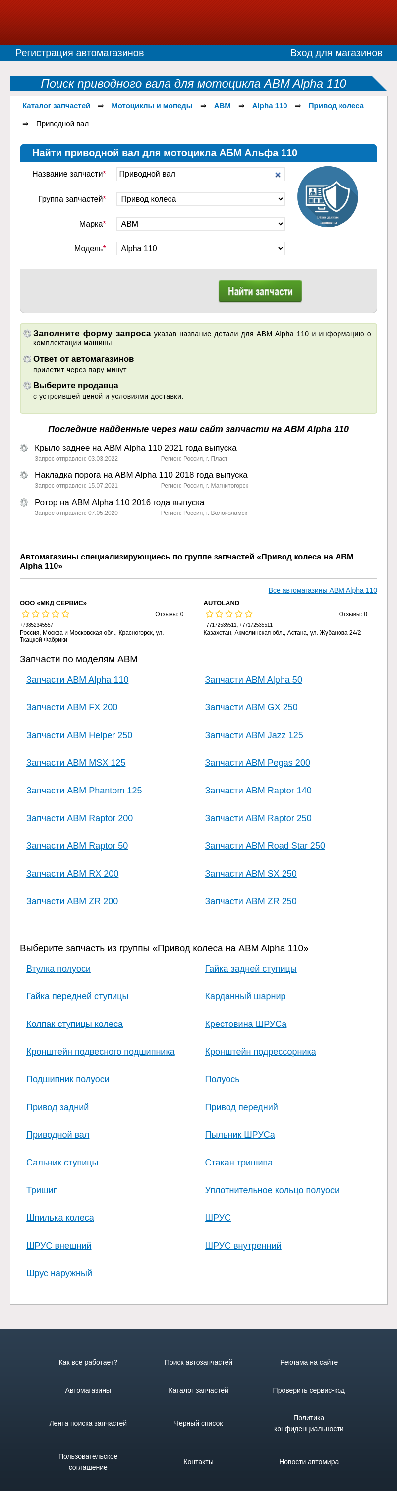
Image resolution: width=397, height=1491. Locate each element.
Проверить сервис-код (309, 1390)
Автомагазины (88, 1390)
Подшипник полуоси (68, 1079)
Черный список (198, 1423)
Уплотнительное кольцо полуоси (272, 1190)
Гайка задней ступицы (251, 969)
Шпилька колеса (60, 1218)
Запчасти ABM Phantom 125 (84, 790)
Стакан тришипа (239, 1162)
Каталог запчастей (56, 105)
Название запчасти (69, 174)
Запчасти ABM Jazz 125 (254, 735)
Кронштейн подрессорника (260, 1052)
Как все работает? (87, 1362)
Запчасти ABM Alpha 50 (253, 680)
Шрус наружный (59, 1273)
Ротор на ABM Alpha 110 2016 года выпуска (119, 502)
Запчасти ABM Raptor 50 (77, 846)
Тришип (42, 1190)
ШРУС (218, 1218)
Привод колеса (336, 105)
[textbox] (200, 174)
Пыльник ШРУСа (240, 1135)
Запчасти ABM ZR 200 (72, 901)
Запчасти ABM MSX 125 (75, 763)
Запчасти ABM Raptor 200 (79, 818)
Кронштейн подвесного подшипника (100, 1052)
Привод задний (57, 1107)
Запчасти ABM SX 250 (251, 874)
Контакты (198, 1462)
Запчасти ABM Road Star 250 (265, 846)
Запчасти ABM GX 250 (251, 707)
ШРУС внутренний (243, 1246)
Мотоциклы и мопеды (152, 105)
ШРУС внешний (59, 1246)
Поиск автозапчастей (198, 1362)
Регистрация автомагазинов (79, 52)
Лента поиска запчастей (88, 1423)
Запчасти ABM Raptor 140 (258, 790)
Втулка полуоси (58, 969)
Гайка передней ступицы (77, 996)
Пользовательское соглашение (88, 1461)
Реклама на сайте (309, 1362)
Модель (90, 248)
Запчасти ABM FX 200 (71, 707)
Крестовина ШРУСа (246, 1024)
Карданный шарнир (245, 996)
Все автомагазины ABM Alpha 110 (323, 590)
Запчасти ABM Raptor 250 (258, 818)
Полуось (222, 1079)
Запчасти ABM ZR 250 (251, 901)
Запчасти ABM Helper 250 (79, 735)
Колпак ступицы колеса (74, 1024)
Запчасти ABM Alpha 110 (77, 680)
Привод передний (241, 1107)
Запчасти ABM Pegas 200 (257, 763)
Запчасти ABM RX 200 (72, 874)
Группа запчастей (72, 199)
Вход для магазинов (336, 52)
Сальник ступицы (62, 1162)
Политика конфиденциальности (309, 1423)
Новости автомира (309, 1462)
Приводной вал (57, 1135)
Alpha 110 (269, 105)
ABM (222, 105)
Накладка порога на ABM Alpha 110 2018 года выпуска (141, 475)
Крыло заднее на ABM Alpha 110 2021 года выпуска (136, 448)
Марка (92, 224)
